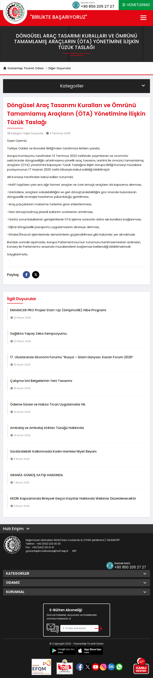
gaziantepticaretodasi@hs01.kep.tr (47, 551)
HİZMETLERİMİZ (136, 4)
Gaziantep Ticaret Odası (23, 68)
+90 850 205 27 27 (97, 6)
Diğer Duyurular (59, 68)
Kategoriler (103, 86)
